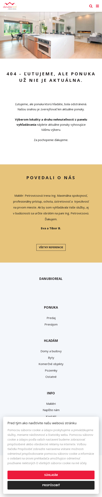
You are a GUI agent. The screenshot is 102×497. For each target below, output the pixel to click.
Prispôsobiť (51, 485)
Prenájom (51, 324)
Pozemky (51, 370)
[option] (51, 35)
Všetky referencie (51, 247)
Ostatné (51, 377)
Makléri (51, 404)
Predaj (51, 318)
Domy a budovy (51, 351)
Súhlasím (51, 475)
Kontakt (51, 416)
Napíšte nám (51, 410)
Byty (51, 358)
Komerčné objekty (51, 364)
